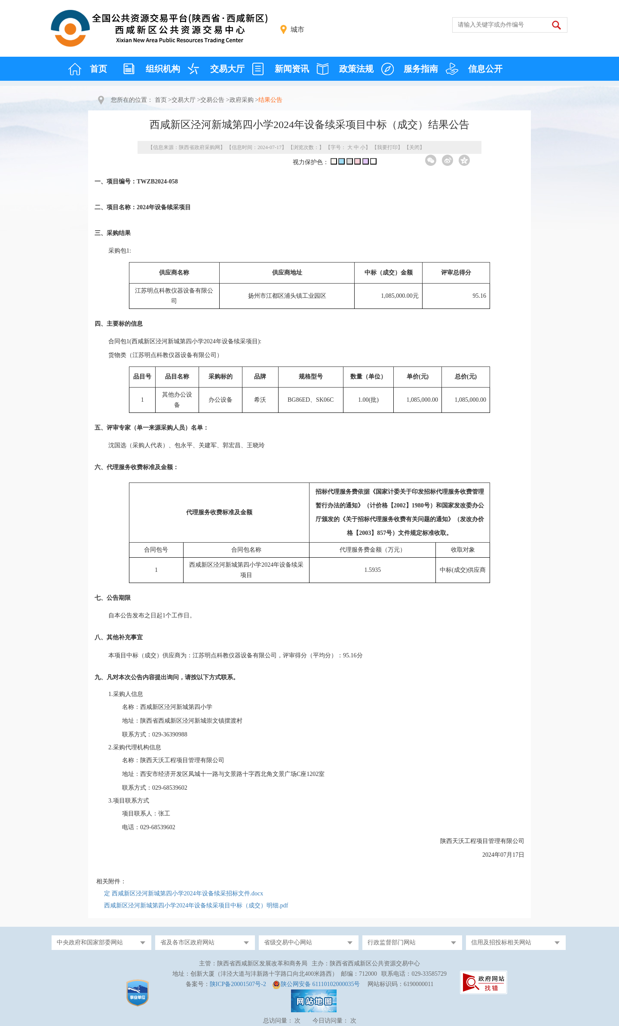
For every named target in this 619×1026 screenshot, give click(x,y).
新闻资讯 (292, 68)
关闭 (414, 147)
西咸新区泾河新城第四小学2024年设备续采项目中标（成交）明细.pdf (196, 905)
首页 (98, 68)
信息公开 (485, 68)
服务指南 (421, 68)
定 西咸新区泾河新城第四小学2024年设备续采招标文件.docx (183, 893)
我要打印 (387, 147)
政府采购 (242, 100)
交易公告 (212, 100)
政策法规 (356, 68)
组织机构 (163, 68)
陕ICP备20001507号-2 (238, 984)
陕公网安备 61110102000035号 (320, 984)
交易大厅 (227, 68)
